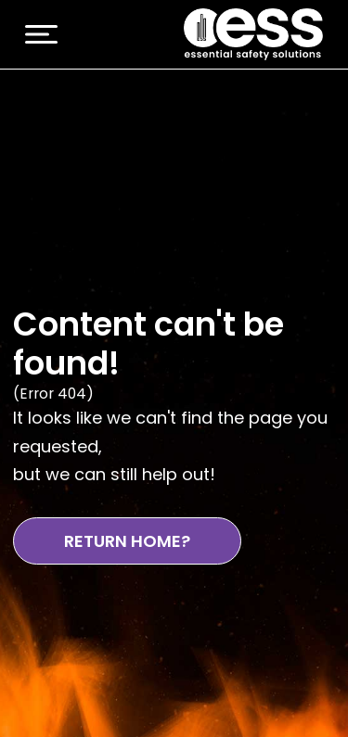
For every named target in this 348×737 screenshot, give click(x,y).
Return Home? (127, 541)
